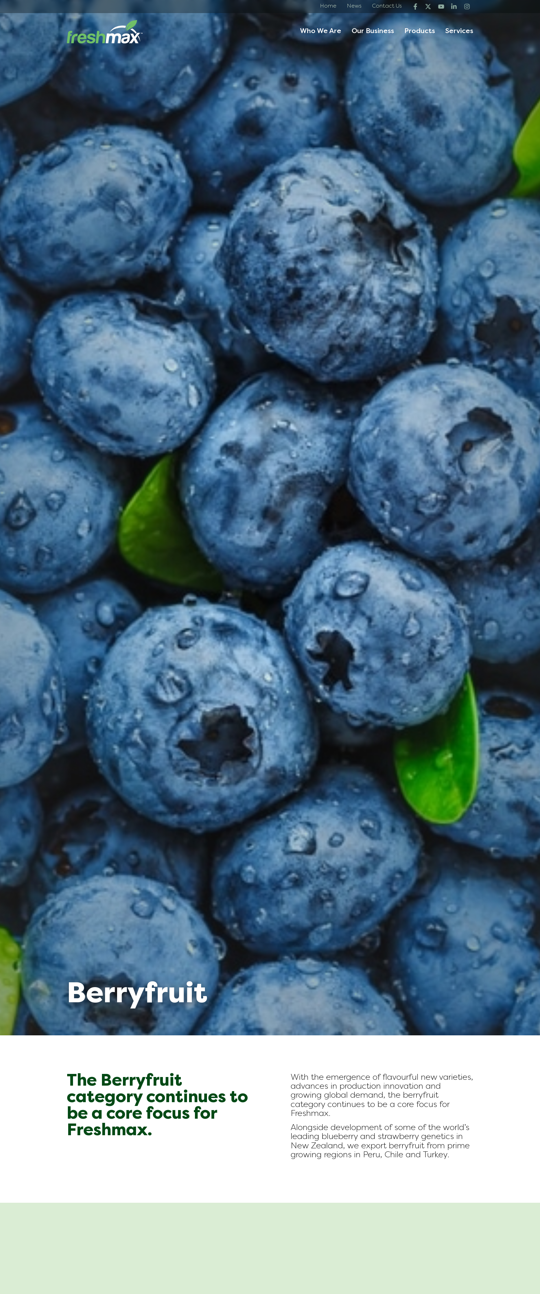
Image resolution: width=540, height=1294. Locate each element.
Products (419, 31)
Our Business (373, 31)
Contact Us (387, 6)
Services (459, 31)
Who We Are (320, 31)
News (354, 6)
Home (328, 6)
